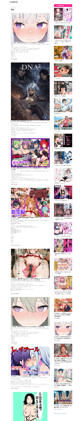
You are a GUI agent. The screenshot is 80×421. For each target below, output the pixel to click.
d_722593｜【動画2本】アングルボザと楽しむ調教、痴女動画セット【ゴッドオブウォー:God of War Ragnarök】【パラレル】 (63, 358)
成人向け (34, 18)
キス (38, 189)
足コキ (46, 261)
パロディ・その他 (43, 139)
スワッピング (40, 40)
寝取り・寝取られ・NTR (44, 100)
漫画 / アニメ (38, 18)
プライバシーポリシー (34, 414)
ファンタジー (40, 259)
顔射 (48, 18)
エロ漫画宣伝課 (13, 2)
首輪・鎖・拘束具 (37, 102)
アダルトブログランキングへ (60, 408)
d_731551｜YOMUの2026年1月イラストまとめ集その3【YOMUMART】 (62, 335)
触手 (45, 74)
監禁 (43, 101)
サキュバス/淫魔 (38, 72)
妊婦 (38, 100)
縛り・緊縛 (46, 101)
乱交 (44, 40)
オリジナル (33, 72)
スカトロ (38, 139)
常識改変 (44, 72)
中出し (31, 18)
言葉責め (43, 261)
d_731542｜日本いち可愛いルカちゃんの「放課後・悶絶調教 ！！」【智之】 (63, 380)
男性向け (42, 18)
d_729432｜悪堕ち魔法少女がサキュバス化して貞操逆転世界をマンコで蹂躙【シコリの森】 (40, 69)
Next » (37, 283)
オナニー (36, 40)
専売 (31, 41)
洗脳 (36, 74)
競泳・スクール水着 (46, 190)
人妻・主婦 (43, 215)
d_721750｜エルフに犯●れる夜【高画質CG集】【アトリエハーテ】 (62, 401)
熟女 (40, 216)
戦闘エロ (36, 41)
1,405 (34, 283)
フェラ (48, 17)
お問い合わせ (47, 414)
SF (31, 40)
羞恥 (45, 18)
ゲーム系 (44, 165)
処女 (47, 233)
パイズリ (44, 17)
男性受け (39, 74)
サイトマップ (41, 414)
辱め (46, 18)
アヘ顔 (42, 17)
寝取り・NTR (47, 40)
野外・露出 (32, 262)
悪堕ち (47, 72)
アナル (33, 40)
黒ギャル (35, 236)
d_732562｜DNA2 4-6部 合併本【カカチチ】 (40, 38)
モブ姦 (41, 189)
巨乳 (37, 166)
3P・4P (32, 17)
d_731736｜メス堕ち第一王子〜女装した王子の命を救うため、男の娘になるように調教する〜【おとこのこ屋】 (40, 257)
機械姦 (34, 74)
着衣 (41, 190)
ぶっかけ (39, 17)
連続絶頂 (33, 192)
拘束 (39, 41)
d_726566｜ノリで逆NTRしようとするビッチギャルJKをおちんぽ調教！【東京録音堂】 (63, 313)
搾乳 (41, 41)
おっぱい (35, 17)
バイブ (43, 233)
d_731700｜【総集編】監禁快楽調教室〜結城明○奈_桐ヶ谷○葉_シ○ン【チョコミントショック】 (39, 97)
